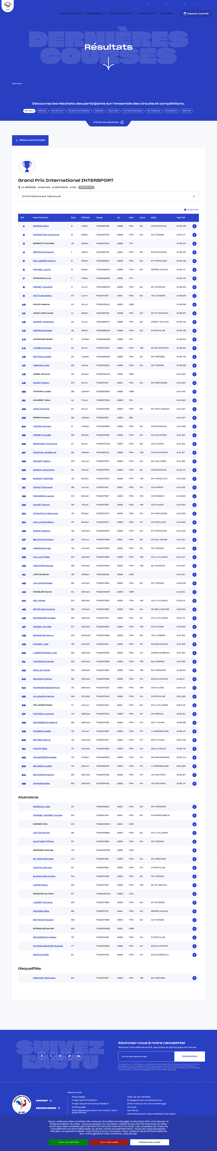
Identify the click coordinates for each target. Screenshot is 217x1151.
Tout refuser (109, 1142)
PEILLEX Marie (41, 684)
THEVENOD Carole (43, 676)
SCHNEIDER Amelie (44, 632)
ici (175, 1083)
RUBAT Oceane (41, 545)
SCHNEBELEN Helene (45, 737)
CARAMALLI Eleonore (45, 528)
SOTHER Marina (42, 754)
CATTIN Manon (41, 847)
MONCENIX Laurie (43, 510)
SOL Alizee (39, 615)
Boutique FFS (175, 3)
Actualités (167, 13)
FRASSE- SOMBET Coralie (47, 830)
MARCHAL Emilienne (44, 467)
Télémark (186, 125)
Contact (42, 1115)
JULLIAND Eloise (42, 597)
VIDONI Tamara (42, 441)
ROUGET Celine (41, 475)
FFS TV (189, 3)
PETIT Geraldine (42, 310)
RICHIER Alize (41, 925)
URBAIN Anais (41, 380)
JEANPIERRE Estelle (45, 772)
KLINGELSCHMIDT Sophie (48, 960)
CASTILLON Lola (42, 882)
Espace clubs (157, 3)
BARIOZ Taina (41, 240)
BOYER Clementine (44, 623)
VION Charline (41, 423)
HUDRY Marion (41, 397)
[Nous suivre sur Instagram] (204, 3)
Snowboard (171, 125)
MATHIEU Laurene (43, 728)
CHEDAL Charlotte (43, 484)
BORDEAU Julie (41, 821)
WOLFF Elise (40, 763)
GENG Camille (41, 969)
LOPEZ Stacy (40, 899)
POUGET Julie (40, 658)
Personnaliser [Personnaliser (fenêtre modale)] (149, 1142)
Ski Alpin (29, 125)
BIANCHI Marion (42, 693)
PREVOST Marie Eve (44, 992)
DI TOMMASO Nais (43, 873)
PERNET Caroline (42, 301)
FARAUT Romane (42, 502)
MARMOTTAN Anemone (46, 249)
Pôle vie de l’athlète (138, 1111)
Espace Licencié (196, 13)
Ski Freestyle (153, 125)
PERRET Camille (42, 449)
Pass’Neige (78, 1111)
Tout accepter (68, 1142)
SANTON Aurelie (42, 371)
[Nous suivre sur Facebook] (197, 3)
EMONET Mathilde (43, 493)
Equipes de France (120, 13)
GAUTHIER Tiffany (43, 856)
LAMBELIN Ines (42, 362)
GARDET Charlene (43, 336)
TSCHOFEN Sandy (43, 580)
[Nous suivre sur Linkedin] (211, 3)
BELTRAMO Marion (43, 554)
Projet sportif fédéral (84, 1115)
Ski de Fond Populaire (79, 125)
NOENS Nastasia (42, 345)
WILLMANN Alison (43, 536)
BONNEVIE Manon (43, 650)
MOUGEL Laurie (42, 284)
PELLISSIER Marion (44, 275)
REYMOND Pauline (43, 934)
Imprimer (191, 224)
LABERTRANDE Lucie (45, 667)
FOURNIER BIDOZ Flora (46, 702)
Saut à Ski (113, 125)
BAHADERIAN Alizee (44, 952)
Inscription (189, 1071)
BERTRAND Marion (43, 266)
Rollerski (99, 125)
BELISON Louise (42, 780)
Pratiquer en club (69, 13)
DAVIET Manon (41, 519)
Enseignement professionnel (144, 1115)
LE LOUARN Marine (43, 711)
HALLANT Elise (41, 571)
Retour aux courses (30, 154)
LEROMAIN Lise (42, 562)
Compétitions (94, 13)
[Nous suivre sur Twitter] (201, 3)
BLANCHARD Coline (44, 891)
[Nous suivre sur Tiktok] (208, 3)
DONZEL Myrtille (42, 641)
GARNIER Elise (41, 798)
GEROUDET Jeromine (45, 458)
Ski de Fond (57, 125)
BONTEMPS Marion (43, 789)
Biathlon (43, 125)
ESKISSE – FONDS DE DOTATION (131, 3)
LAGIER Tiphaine (42, 917)
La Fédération (146, 13)
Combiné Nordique (132, 125)
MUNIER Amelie (42, 745)
